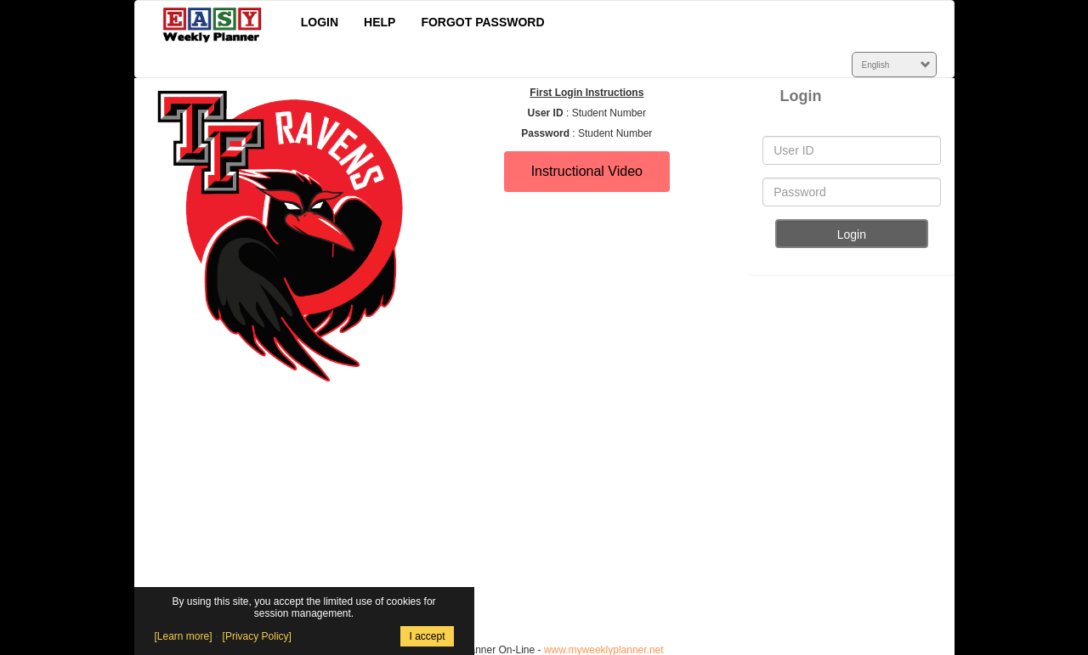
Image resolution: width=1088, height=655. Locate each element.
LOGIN (319, 22)
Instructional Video (587, 171)
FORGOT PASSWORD (482, 22)
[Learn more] (183, 636)
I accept (427, 636)
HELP (379, 22)
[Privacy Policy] (257, 636)
